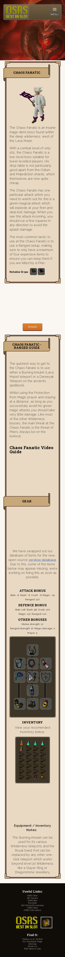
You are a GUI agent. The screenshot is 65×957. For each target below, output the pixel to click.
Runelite (32, 903)
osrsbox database (42, 560)
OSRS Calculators (32, 910)
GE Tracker (32, 898)
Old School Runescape (32, 905)
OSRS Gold (32, 908)
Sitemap (32, 944)
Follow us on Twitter (32, 939)
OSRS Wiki (32, 895)
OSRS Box (32, 900)
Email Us (32, 946)
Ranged (32, 327)
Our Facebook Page (32, 941)
